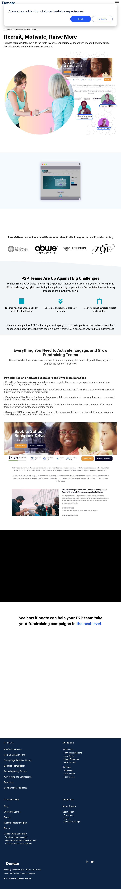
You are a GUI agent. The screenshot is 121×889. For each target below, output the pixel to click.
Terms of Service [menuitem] (33, 870)
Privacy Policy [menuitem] (18, 870)
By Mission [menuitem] (68, 749)
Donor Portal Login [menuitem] (72, 822)
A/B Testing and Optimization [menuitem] (18, 777)
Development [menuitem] (69, 774)
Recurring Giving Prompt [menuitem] (15, 771)
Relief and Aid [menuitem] (70, 762)
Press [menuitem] (7, 828)
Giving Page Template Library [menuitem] (18, 760)
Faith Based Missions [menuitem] (73, 753)
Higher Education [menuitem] (71, 759)
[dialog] (60, 15)
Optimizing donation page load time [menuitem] (20, 840)
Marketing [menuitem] (68, 770)
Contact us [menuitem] (68, 815)
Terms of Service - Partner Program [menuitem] (19, 874)
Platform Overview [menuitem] (13, 749)
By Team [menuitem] (67, 767)
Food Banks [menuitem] (69, 756)
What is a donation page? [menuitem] (16, 837)
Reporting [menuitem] (8, 782)
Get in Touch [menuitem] (68, 812)
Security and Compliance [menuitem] (15, 788)
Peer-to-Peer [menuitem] (69, 777)
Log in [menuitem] (66, 818)
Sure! (80, 19)
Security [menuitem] (7, 870)
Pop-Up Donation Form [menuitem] (14, 755)
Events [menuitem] (7, 817)
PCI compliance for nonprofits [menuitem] (18, 843)
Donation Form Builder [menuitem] (14, 766)
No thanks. (102, 19)
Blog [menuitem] (6, 806)
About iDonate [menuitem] (69, 806)
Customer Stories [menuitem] (12, 812)
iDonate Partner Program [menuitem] (15, 823)
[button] (117, 2)
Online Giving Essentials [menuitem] (15, 833)
